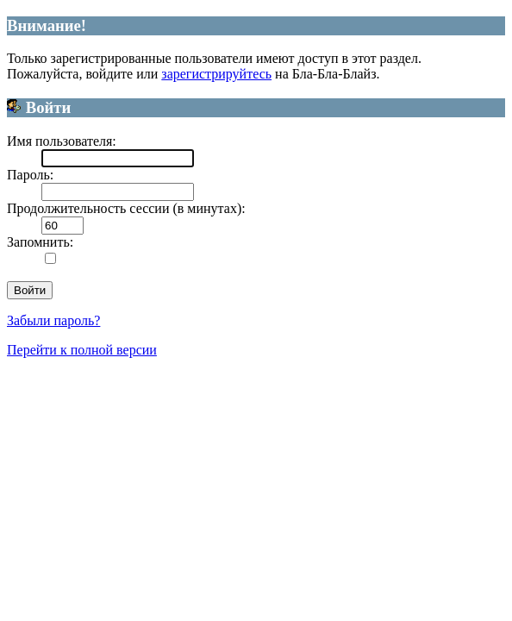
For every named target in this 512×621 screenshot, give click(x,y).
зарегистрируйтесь (216, 73)
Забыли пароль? (53, 320)
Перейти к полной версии (82, 349)
